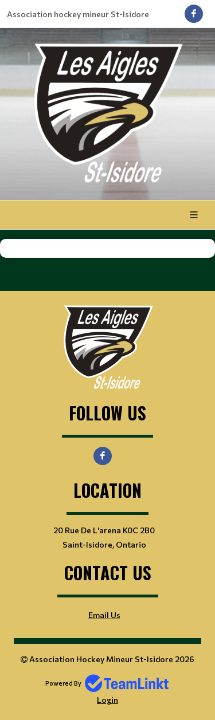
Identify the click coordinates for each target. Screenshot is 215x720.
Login (107, 700)
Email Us (104, 615)
